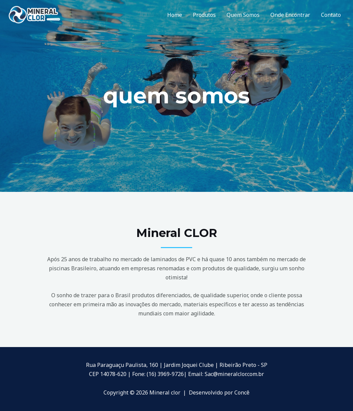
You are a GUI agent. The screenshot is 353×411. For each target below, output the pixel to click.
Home (174, 15)
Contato (331, 15)
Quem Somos (243, 15)
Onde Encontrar (290, 15)
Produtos (204, 15)
